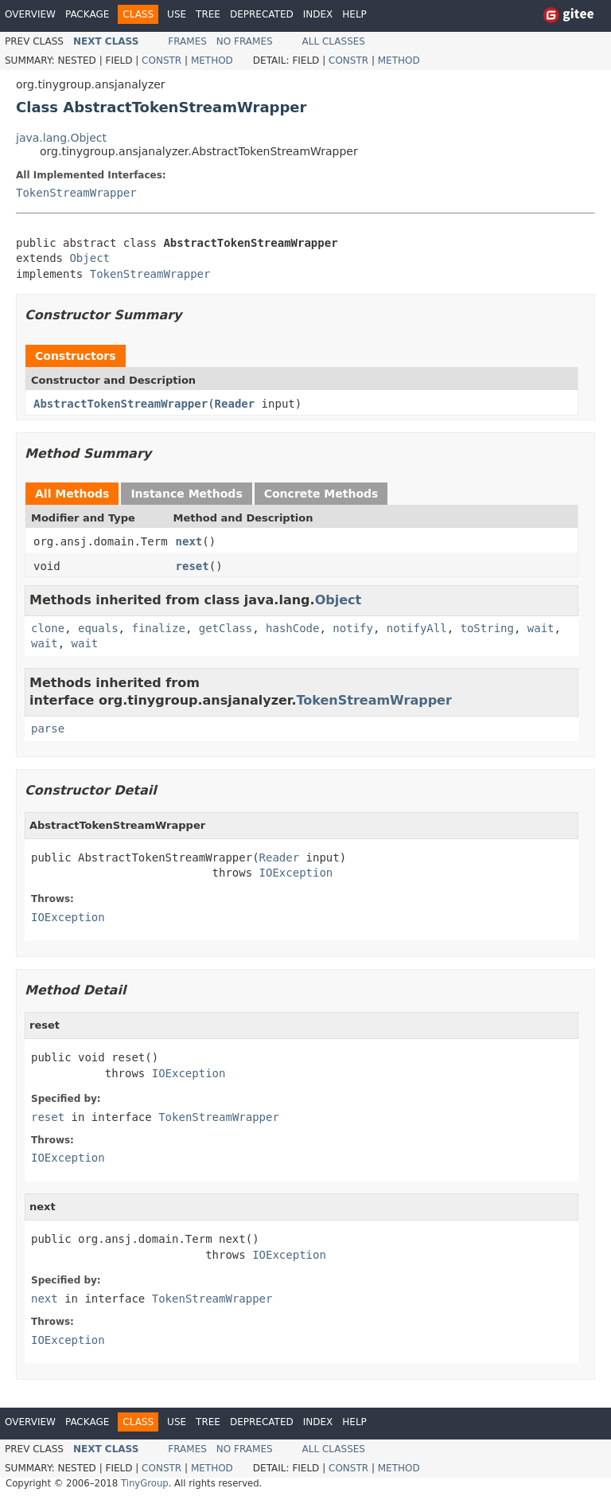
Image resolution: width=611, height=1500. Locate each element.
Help (354, 14)
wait (541, 628)
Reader (235, 403)
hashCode (292, 628)
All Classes (333, 41)
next (189, 541)
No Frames (244, 41)
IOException (296, 872)
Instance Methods (186, 493)
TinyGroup (145, 1483)
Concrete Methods (321, 493)
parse (47, 728)
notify (353, 628)
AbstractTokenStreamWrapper (120, 403)
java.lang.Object (61, 137)
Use (176, 14)
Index (318, 14)
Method (212, 60)
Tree (208, 14)
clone (47, 628)
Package (87, 14)
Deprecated (262, 14)
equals (98, 628)
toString (487, 628)
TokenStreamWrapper (76, 192)
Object (89, 258)
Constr (161, 60)
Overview (30, 14)
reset (192, 566)
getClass (225, 628)
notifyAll (417, 628)
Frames (187, 41)
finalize (158, 628)
